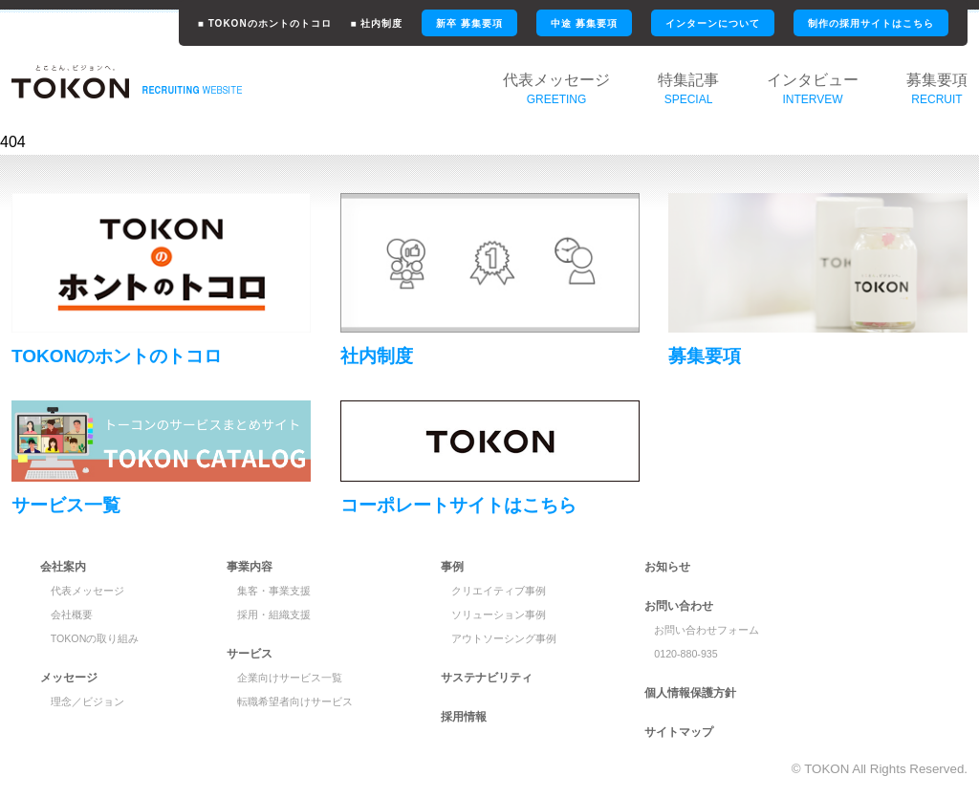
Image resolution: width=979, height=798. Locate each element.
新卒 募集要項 (469, 23)
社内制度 (376, 356)
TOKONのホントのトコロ (116, 356)
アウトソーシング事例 (503, 638)
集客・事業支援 (274, 590)
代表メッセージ (87, 590)
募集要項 (704, 356)
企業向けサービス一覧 (289, 677)
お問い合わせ (678, 606)
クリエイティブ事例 (498, 590)
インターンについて (712, 23)
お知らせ (667, 566)
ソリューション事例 (498, 614)
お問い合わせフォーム (706, 630)
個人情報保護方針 (690, 693)
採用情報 (464, 716)
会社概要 (72, 614)
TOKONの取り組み (95, 638)
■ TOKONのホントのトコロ (265, 23)
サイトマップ (678, 732)
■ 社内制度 (377, 23)
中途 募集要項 (584, 23)
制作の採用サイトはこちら (871, 23)
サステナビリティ (487, 677)
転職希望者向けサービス (295, 701)
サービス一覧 (65, 505)
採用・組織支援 (274, 614)
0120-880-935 (685, 653)
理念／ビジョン (87, 701)
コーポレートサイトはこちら (458, 505)
